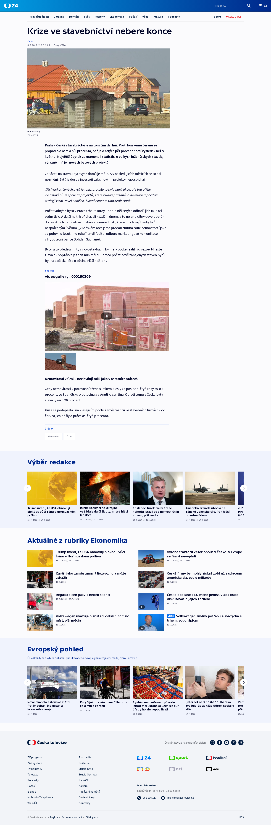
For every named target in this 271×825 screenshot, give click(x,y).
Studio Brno (86, 768)
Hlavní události (39, 16)
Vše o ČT (32, 803)
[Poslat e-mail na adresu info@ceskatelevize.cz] (177, 797)
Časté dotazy (86, 797)
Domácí (74, 16)
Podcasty (174, 16)
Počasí (133, 16)
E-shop (31, 791)
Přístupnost (92, 817)
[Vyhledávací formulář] (233, 5)
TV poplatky (34, 768)
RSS (242, 817)
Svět (87, 16)
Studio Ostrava (88, 774)
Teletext (32, 774)
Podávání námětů (89, 791)
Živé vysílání (34, 763)
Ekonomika (117, 16)
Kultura (158, 16)
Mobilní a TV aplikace (40, 797)
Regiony (100, 16)
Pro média (85, 757)
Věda (145, 16)
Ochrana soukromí (72, 817)
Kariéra (83, 786)
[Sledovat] (234, 17)
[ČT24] (11, 6)
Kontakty (84, 803)
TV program (34, 757)
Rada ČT (84, 780)
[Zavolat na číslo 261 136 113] (147, 797)
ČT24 (30, 41)
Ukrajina (59, 16)
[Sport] (217, 17)
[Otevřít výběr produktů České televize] (263, 5)
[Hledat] (249, 5)
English (54, 817)
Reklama (84, 763)
